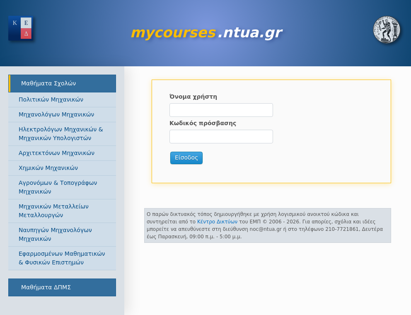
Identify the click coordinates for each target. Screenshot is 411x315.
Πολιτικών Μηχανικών (51, 99)
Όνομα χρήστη (193, 96)
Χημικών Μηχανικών (48, 168)
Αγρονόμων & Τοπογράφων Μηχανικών (58, 187)
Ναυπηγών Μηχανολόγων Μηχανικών (55, 234)
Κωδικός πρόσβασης (202, 123)
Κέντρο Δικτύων (217, 222)
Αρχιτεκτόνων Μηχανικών (56, 153)
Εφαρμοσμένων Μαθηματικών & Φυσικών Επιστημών (62, 258)
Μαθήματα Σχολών (48, 83)
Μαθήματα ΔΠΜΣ (46, 287)
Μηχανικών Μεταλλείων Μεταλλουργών (54, 210)
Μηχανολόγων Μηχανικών (56, 114)
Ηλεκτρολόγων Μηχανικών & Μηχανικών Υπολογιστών (61, 133)
